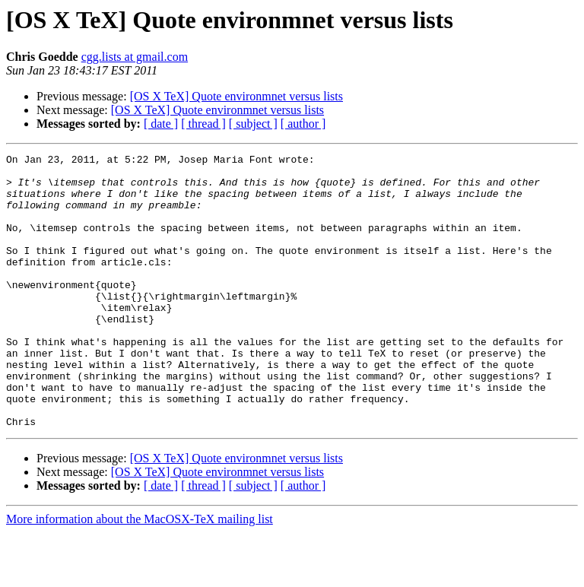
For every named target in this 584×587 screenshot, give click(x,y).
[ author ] (303, 123)
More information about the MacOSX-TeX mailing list (139, 573)
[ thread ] (203, 123)
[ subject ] (253, 123)
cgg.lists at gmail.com (134, 56)
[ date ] (161, 123)
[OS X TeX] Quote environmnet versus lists (236, 96)
